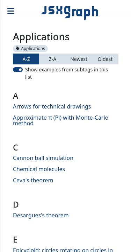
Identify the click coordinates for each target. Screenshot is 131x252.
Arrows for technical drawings (52, 106)
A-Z (26, 59)
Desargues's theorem (41, 215)
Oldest (104, 59)
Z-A (52, 59)
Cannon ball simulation (43, 158)
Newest (78, 59)
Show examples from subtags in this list (66, 73)
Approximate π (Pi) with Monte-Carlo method (60, 120)
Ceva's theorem (33, 180)
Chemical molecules (39, 169)
